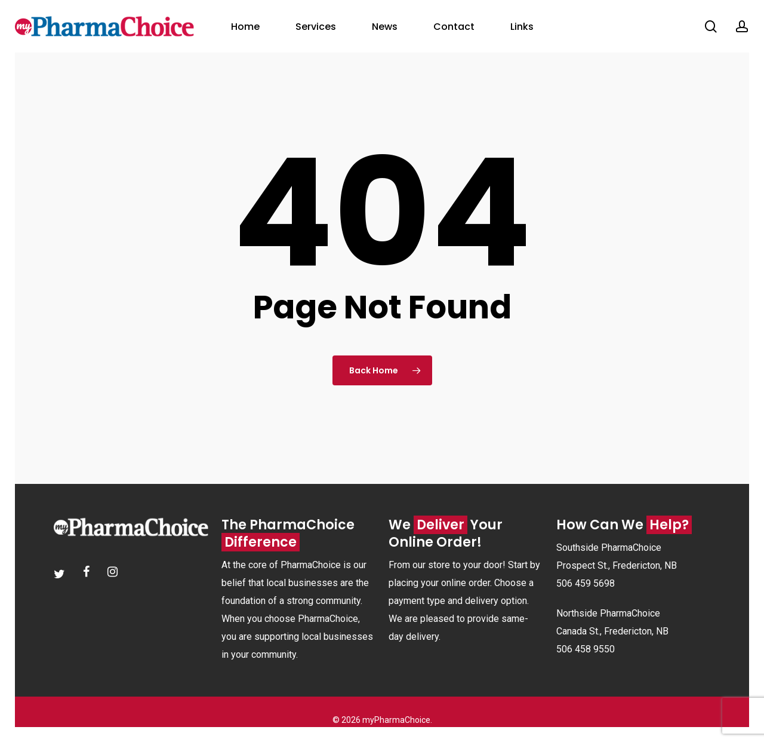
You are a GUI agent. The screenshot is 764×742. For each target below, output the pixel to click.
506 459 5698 (585, 583)
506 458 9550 (585, 649)
